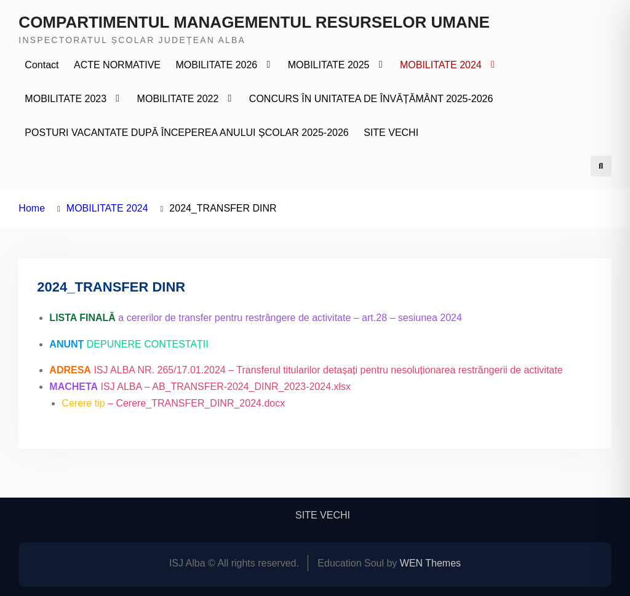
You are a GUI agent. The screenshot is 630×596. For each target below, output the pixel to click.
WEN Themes (430, 563)
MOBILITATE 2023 (65, 98)
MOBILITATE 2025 (329, 65)
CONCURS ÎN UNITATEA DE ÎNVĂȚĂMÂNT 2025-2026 (371, 98)
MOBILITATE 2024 (441, 65)
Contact (41, 65)
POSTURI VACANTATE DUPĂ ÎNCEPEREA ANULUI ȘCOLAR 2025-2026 (186, 132)
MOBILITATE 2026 (216, 65)
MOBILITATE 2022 (178, 98)
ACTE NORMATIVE (117, 65)
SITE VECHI (391, 132)
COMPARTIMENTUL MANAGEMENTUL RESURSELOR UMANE (254, 22)
